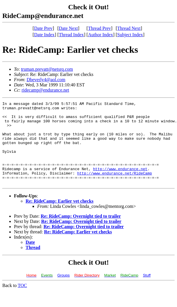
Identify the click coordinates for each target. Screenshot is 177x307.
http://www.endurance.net (120, 182)
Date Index (44, 34)
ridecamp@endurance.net (45, 90)
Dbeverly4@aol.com (45, 79)
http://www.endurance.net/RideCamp (114, 187)
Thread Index (71, 34)
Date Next (68, 28)
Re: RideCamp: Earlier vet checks (59, 217)
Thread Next (128, 28)
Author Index (100, 34)
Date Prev (43, 28)
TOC (22, 301)
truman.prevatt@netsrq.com (47, 69)
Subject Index (130, 34)
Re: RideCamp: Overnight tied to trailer (81, 232)
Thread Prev (99, 28)
